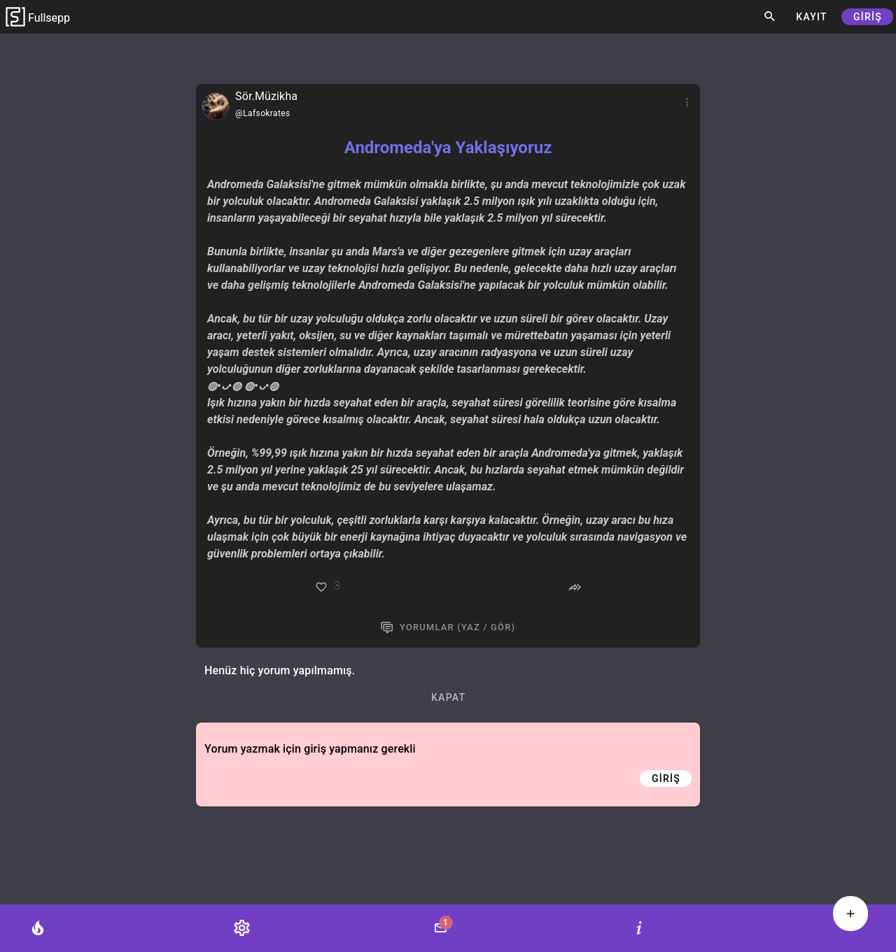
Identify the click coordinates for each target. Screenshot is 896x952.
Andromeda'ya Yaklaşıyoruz (448, 147)
